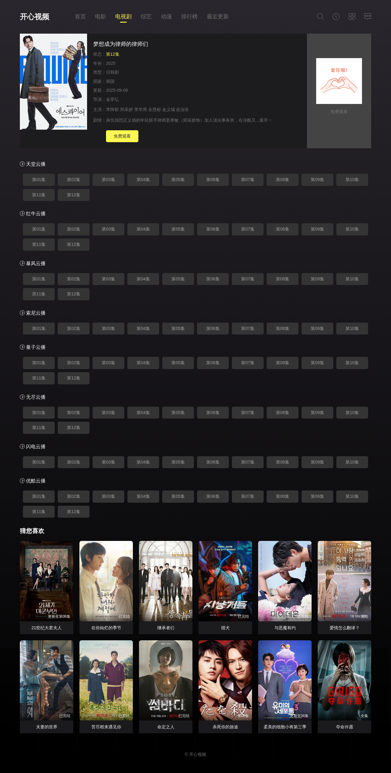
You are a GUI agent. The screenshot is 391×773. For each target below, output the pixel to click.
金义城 (168, 109)
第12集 (73, 194)
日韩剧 (112, 72)
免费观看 (122, 136)
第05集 (178, 179)
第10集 (352, 179)
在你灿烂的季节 (106, 627)
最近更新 (218, 16)
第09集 (317, 179)
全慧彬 (154, 109)
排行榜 (189, 16)
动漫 (166, 16)
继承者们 (165, 627)
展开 (266, 120)
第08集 (282, 179)
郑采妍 (126, 109)
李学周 (140, 109)
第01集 (39, 179)
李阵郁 (112, 109)
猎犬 (225, 627)
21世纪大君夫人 (46, 627)
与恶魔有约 (285, 627)
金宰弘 (112, 99)
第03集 (108, 179)
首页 (80, 16)
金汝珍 (182, 109)
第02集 (73, 179)
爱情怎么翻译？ (345, 627)
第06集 (213, 179)
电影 (100, 16)
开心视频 (34, 17)
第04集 (143, 179)
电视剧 (123, 16)
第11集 (39, 194)
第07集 (247, 179)
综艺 (146, 16)
